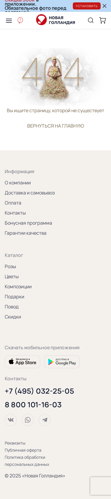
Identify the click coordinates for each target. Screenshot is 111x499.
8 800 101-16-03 (33, 404)
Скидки (13, 316)
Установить (87, 6)
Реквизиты (15, 443)
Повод (12, 306)
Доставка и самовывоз (30, 192)
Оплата (13, 202)
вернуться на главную (55, 126)
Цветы (12, 276)
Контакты (15, 213)
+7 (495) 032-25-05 (39, 391)
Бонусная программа (28, 223)
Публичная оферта (23, 450)
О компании (18, 182)
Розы (10, 266)
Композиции (18, 286)
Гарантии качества (25, 233)
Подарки (14, 296)
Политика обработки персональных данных (27, 460)
